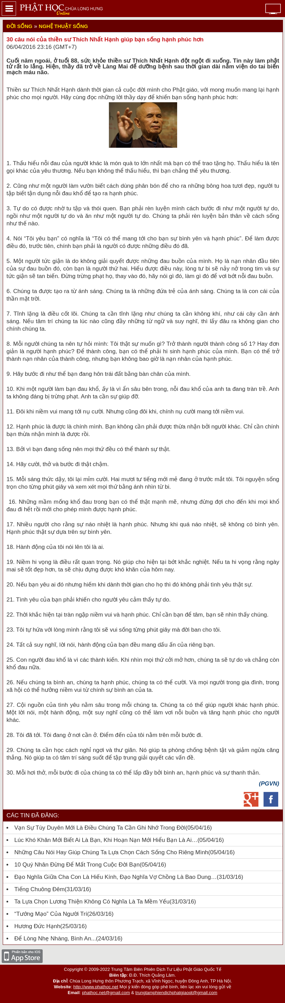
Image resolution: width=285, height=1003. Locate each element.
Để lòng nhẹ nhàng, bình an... (55, 938)
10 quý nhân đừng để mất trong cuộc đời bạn (77, 864)
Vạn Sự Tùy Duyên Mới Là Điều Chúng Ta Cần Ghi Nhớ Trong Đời (99, 827)
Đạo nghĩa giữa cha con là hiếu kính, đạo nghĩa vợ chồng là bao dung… (115, 877)
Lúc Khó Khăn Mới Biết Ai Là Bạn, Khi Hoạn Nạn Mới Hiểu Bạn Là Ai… (105, 840)
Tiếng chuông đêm (39, 889)
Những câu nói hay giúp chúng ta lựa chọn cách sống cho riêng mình (111, 852)
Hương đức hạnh (37, 926)
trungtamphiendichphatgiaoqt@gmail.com (176, 992)
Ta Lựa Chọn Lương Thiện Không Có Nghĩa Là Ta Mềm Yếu (92, 901)
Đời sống (19, 26)
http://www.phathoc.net (95, 986)
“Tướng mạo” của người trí (50, 914)
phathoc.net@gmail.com (106, 992)
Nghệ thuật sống (63, 26)
